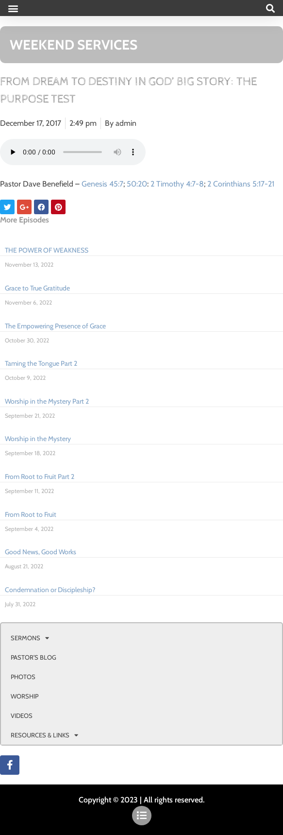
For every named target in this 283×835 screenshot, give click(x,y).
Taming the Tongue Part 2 (41, 363)
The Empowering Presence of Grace (55, 326)
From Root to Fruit (30, 514)
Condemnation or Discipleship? (50, 589)
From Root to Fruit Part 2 (39, 476)
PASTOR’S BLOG (33, 657)
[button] (13, 8)
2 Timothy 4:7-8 (177, 183)
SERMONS (30, 638)
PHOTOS (23, 677)
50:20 (137, 183)
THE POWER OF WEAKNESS (46, 250)
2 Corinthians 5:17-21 (240, 183)
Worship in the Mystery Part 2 (47, 401)
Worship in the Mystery (38, 438)
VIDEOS (22, 715)
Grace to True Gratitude (37, 288)
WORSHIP (24, 696)
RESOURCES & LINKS (44, 735)
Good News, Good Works (40, 551)
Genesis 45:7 (102, 183)
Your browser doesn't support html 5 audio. (73, 152)
